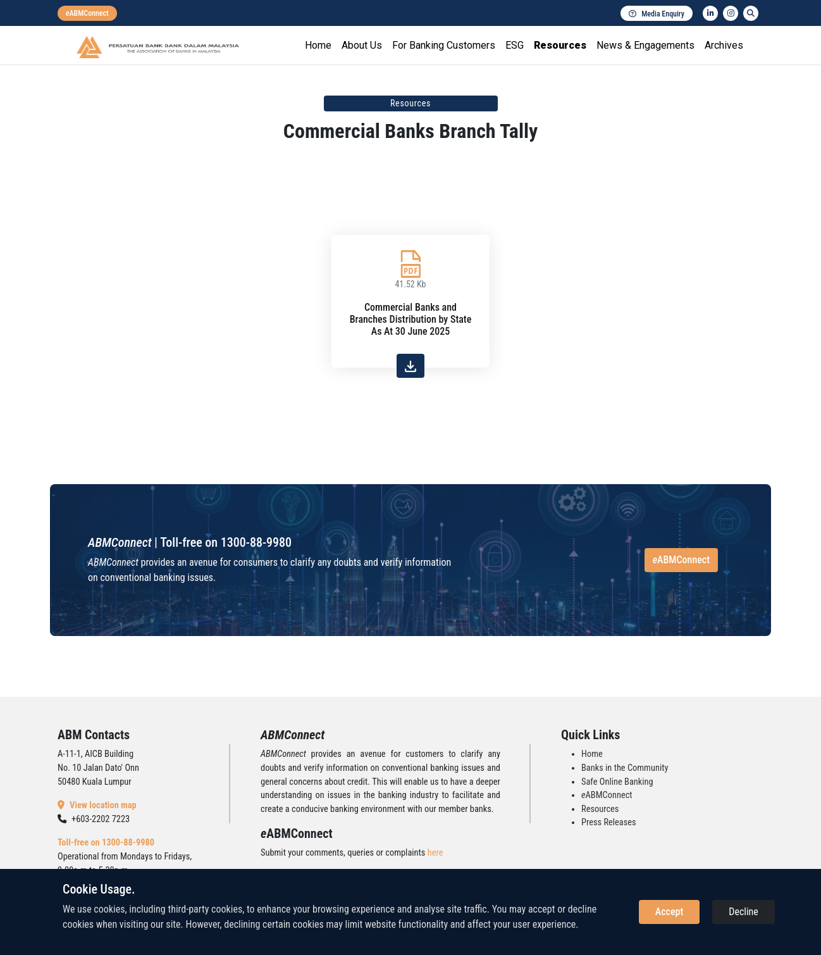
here (435, 852)
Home (318, 45)
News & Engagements (645, 45)
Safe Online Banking (617, 782)
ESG (514, 45)
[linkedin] (710, 13)
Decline (743, 912)
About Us (362, 45)
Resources (560, 45)
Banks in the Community (624, 768)
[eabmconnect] (87, 13)
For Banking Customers (443, 45)
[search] (750, 13)
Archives (724, 45)
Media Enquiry (656, 13)
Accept (669, 912)
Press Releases (608, 822)
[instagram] (730, 13)
